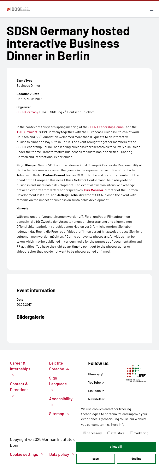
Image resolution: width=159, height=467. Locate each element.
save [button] (96, 458)
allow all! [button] (116, 446)
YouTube (96, 382)
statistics (115, 433)
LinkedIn (96, 391)
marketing (139, 433)
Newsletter (96, 399)
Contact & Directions (19, 389)
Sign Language (58, 383)
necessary (92, 433)
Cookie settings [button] (26, 454)
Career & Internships (20, 368)
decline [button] (136, 458)
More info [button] (117, 424)
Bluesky (95, 374)
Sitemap (59, 413)
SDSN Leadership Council (106, 127)
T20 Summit (27, 132)
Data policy (61, 454)
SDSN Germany (27, 112)
